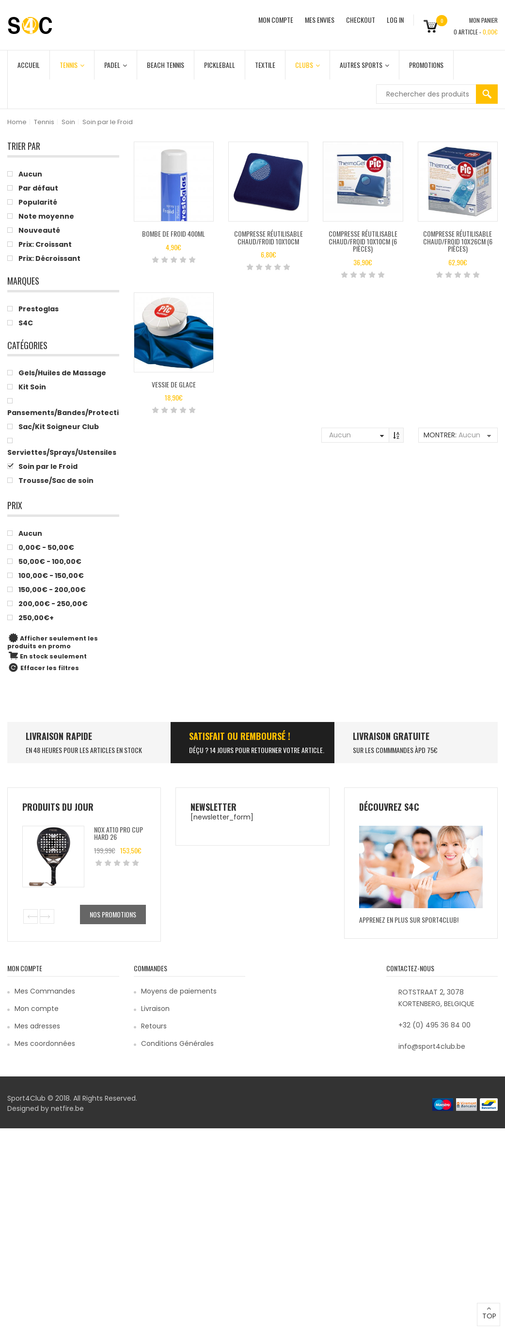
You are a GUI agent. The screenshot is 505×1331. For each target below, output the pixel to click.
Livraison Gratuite (391, 736)
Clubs (307, 65)
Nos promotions (113, 914)
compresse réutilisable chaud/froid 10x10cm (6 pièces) (363, 241)
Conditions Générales (177, 1043)
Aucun (340, 435)
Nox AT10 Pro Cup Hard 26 (118, 833)
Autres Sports (364, 65)
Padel (115, 65)
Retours (154, 1026)
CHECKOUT (360, 20)
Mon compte (37, 1008)
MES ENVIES (319, 20)
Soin (68, 122)
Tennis (72, 65)
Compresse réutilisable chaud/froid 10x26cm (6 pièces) (457, 241)
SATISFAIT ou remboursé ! (239, 736)
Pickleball (219, 65)
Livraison (155, 1008)
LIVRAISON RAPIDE (59, 736)
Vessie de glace (174, 384)
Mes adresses (37, 1026)
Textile (265, 65)
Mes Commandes (45, 991)
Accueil (28, 65)
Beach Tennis (165, 65)
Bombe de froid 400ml (173, 233)
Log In (395, 20)
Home (17, 122)
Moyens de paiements (179, 991)
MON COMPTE (275, 20)
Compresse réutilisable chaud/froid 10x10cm (268, 237)
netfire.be (67, 1108)
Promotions (426, 65)
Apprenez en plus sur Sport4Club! (408, 919)
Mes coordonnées (45, 1043)
